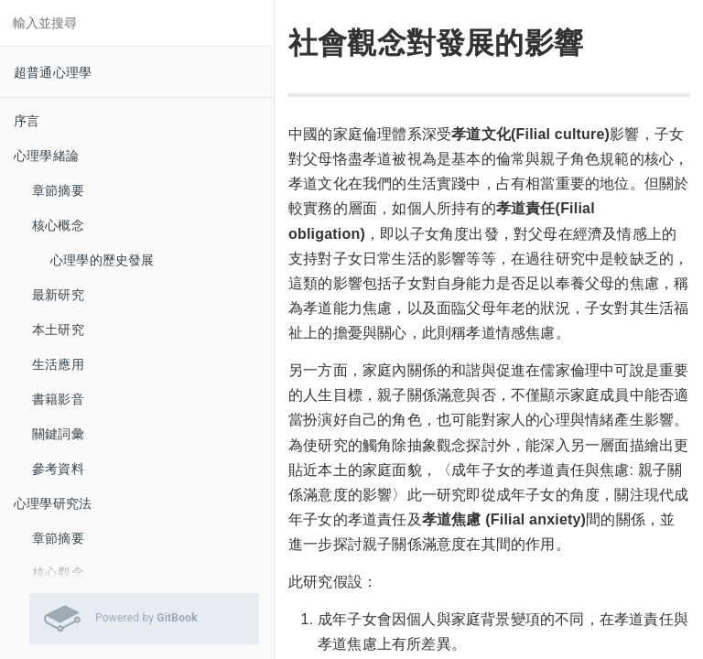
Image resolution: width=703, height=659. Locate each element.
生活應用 (58, 364)
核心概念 (58, 225)
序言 (26, 120)
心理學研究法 (53, 503)
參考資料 (58, 468)
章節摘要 (58, 190)
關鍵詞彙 (58, 434)
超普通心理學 (53, 72)
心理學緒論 (46, 155)
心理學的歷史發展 (102, 260)
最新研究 (58, 294)
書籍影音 (58, 399)
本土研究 (58, 329)
